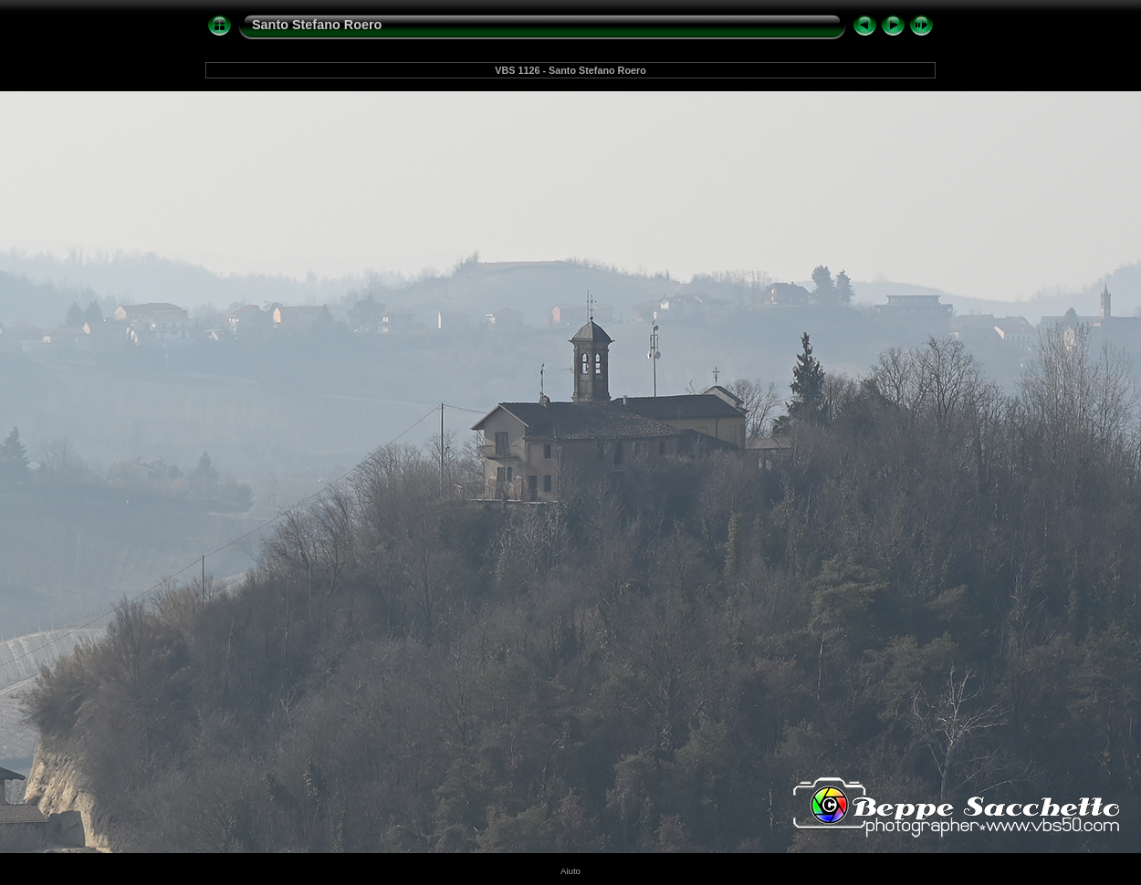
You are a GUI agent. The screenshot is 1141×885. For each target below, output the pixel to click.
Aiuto (570, 871)
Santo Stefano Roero (317, 24)
